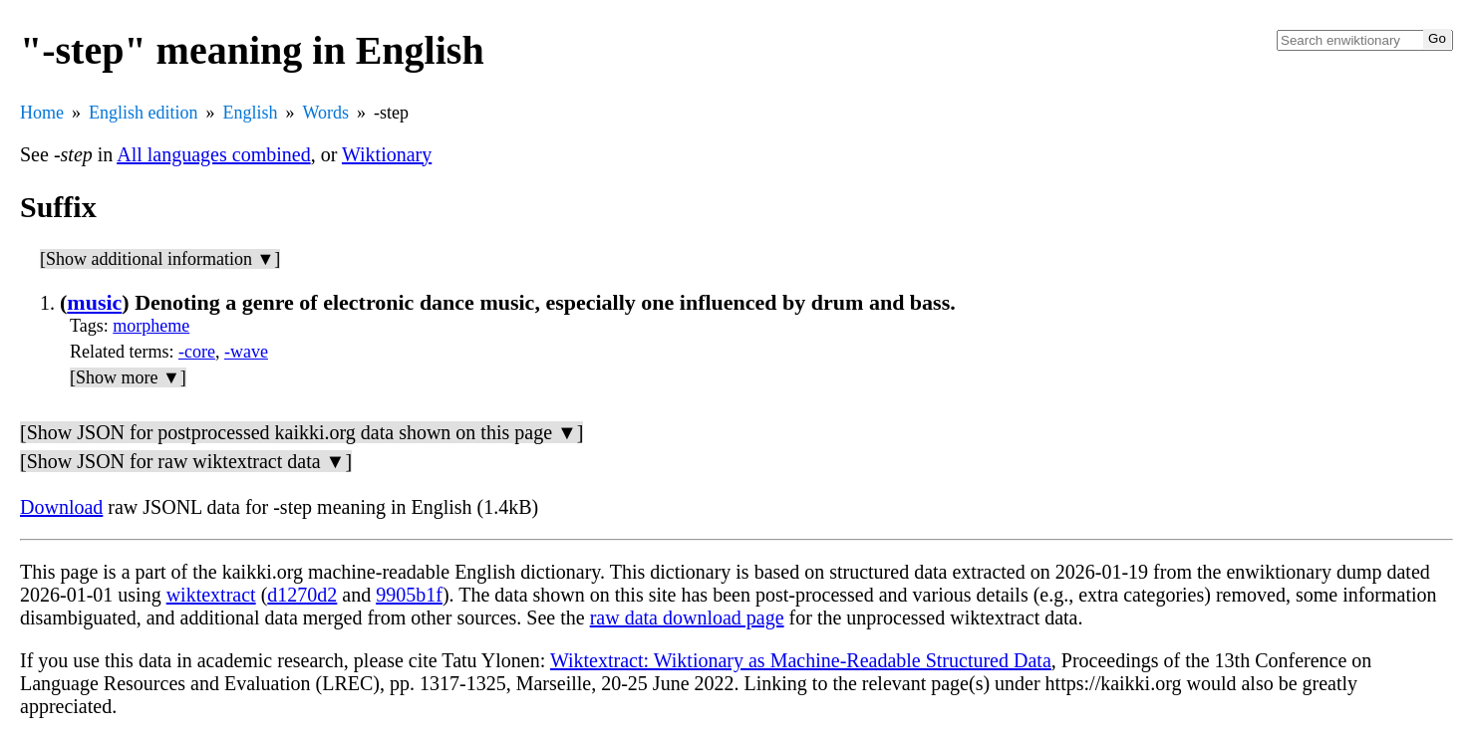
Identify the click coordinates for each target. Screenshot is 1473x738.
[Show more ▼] (128, 377)
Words (326, 113)
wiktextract (211, 595)
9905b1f (409, 595)
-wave (246, 352)
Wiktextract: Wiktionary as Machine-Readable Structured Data (800, 660)
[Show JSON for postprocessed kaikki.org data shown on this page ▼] (301, 432)
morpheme (151, 326)
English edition (143, 113)
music (94, 302)
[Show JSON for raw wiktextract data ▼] (186, 461)
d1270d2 (302, 595)
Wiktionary (387, 154)
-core (196, 352)
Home (42, 113)
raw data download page (687, 617)
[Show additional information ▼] (160, 259)
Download (61, 507)
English (250, 113)
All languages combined (213, 154)
